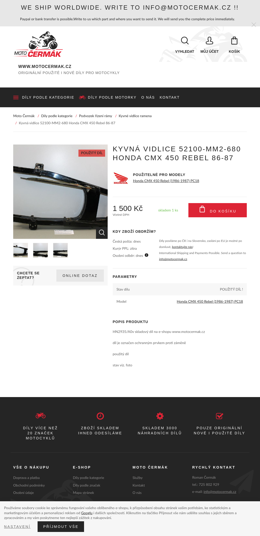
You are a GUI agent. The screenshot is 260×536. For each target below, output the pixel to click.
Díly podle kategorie (48, 97)
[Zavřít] (253, 25)
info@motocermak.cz (173, 259)
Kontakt (170, 97)
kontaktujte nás (182, 247)
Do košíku (218, 210)
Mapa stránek (83, 492)
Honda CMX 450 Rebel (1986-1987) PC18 (166, 180)
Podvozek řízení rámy (95, 116)
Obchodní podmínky (29, 485)
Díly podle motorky (112, 97)
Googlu (86, 513)
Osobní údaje (23, 492)
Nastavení (17, 527)
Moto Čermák (24, 116)
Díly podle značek (86, 485)
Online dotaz (80, 276)
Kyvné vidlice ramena (135, 116)
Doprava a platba (26, 477)
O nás (148, 97)
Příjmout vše (60, 527)
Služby (138, 477)
